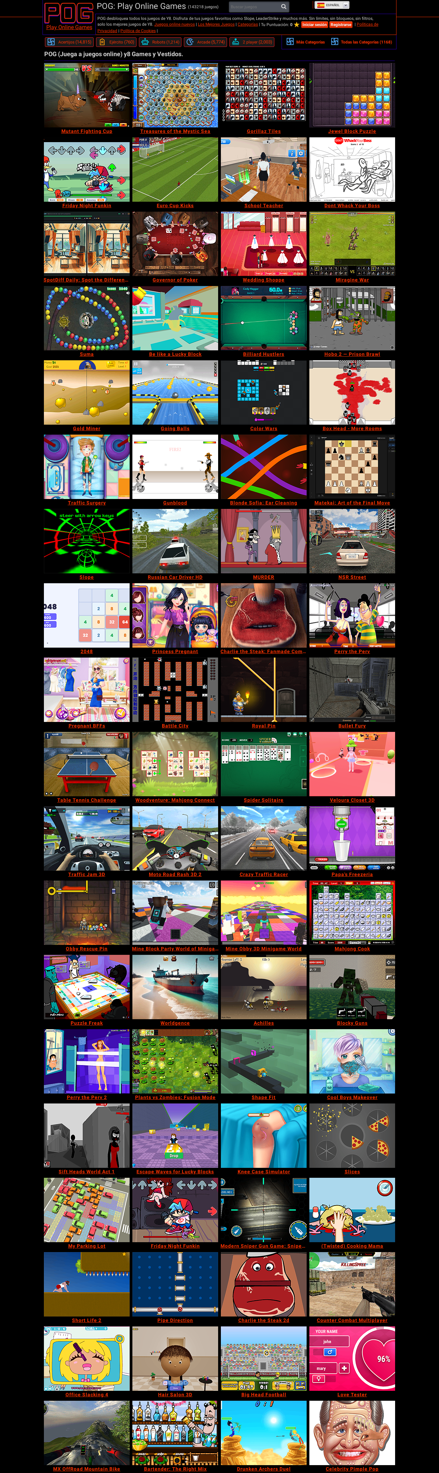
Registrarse (341, 24)
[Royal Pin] (264, 689)
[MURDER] (264, 541)
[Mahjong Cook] (352, 912)
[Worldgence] (175, 987)
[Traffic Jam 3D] (87, 838)
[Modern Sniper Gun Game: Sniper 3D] (264, 1210)
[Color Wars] (264, 392)
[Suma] (87, 318)
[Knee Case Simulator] (264, 1135)
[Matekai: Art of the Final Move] (352, 466)
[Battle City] (175, 689)
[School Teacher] (264, 169)
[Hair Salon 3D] (175, 1358)
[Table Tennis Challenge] (87, 764)
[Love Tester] (352, 1358)
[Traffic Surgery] (87, 466)
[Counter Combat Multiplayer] (352, 1284)
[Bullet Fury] (352, 689)
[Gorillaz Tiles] (264, 95)
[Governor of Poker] (175, 243)
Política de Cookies (138, 30)
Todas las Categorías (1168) (361, 41)
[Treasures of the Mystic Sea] (175, 95)
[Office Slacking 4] (87, 1358)
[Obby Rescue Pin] (87, 912)
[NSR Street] (352, 541)
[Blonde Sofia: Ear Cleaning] (264, 466)
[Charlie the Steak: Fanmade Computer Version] (264, 615)
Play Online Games (69, 27)
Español (328, 5)
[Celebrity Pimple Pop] (352, 1432)
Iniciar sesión (314, 24)
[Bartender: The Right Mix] (175, 1432)
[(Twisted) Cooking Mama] (352, 1210)
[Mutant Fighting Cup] (87, 95)
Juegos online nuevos (174, 24)
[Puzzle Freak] (87, 987)
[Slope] (87, 541)
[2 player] (251, 42)
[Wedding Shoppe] (264, 243)
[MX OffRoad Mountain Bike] (87, 1432)
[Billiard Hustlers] (264, 318)
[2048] (87, 615)
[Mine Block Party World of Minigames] (175, 912)
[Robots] (160, 42)
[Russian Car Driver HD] (175, 541)
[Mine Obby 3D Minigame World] (264, 912)
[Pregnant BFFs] (87, 689)
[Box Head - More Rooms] (352, 392)
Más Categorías (305, 41)
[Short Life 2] (87, 1284)
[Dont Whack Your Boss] (352, 169)
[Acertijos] (69, 42)
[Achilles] (264, 987)
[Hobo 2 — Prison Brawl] (352, 318)
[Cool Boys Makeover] (352, 1061)
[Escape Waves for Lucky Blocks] (175, 1135)
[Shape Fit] (264, 1061)
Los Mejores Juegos (216, 24)
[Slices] (352, 1135)
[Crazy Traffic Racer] (264, 838)
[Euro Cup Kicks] (175, 169)
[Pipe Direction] (175, 1284)
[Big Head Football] (264, 1358)
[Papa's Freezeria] (352, 838)
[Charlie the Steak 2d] (264, 1284)
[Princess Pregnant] (175, 615)
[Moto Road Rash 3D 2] (175, 838)
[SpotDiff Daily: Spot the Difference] (87, 243)
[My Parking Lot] (87, 1210)
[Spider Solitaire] (264, 764)
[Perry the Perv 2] (87, 1061)
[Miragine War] (352, 243)
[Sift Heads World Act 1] (87, 1135)
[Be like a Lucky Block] (175, 318)
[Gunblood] (175, 466)
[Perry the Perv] (352, 615)
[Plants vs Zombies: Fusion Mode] (175, 1061)
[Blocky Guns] (352, 987)
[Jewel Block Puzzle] (352, 95)
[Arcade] (205, 42)
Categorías (248, 24)
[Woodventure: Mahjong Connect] (175, 764)
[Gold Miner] (87, 392)
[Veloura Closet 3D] (352, 764)
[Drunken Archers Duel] (264, 1432)
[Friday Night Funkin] (87, 169)
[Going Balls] (175, 392)
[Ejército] (116, 42)
